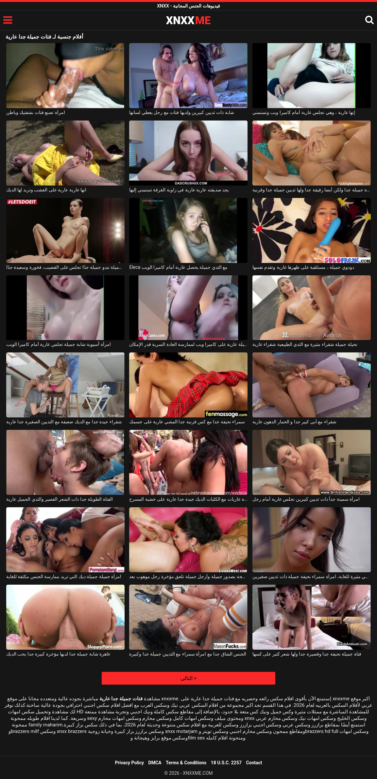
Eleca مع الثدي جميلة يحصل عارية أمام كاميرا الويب (178, 267)
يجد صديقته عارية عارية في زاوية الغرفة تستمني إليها (179, 189)
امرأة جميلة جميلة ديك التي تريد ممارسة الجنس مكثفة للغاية (63, 576)
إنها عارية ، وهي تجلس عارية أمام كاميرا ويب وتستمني (303, 112)
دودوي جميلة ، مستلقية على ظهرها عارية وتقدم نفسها (303, 267)
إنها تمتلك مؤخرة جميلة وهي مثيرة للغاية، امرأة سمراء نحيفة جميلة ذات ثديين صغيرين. (311, 576)
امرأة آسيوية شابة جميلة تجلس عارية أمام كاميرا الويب (58, 344)
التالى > (188, 678)
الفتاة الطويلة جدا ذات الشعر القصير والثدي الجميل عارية (59, 499)
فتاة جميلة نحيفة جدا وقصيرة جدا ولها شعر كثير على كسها (306, 654)
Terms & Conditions (186, 762)
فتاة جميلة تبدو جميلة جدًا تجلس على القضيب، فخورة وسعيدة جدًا (65, 267)
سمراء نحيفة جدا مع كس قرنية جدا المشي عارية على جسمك (187, 421)
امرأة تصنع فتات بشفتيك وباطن (35, 112)
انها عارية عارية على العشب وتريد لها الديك (46, 189)
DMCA (155, 762)
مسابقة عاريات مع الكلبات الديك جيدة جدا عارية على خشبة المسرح (188, 499)
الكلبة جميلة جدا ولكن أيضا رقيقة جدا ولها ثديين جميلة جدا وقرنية (311, 189)
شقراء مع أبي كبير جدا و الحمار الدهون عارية (294, 421)
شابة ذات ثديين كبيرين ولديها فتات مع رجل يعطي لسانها (181, 112)
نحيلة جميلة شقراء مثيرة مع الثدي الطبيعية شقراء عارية (304, 344)
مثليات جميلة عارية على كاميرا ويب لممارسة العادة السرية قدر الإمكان (188, 344)
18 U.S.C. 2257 (226, 762)
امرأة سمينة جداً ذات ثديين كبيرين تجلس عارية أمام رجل (306, 499)
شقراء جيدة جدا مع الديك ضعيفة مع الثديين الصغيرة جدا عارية (64, 421)
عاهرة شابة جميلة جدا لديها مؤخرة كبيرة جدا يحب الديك (58, 654)
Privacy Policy (129, 762)
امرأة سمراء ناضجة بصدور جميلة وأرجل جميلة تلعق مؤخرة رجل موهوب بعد (188, 576)
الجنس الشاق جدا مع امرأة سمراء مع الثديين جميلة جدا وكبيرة (187, 654)
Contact (254, 762)
